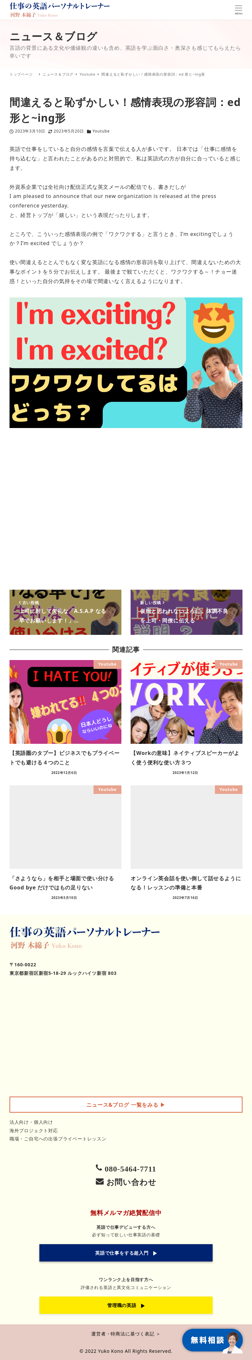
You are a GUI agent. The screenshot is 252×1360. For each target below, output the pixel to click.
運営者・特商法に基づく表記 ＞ (126, 1334)
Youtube (101, 131)
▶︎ (125, 1104)
